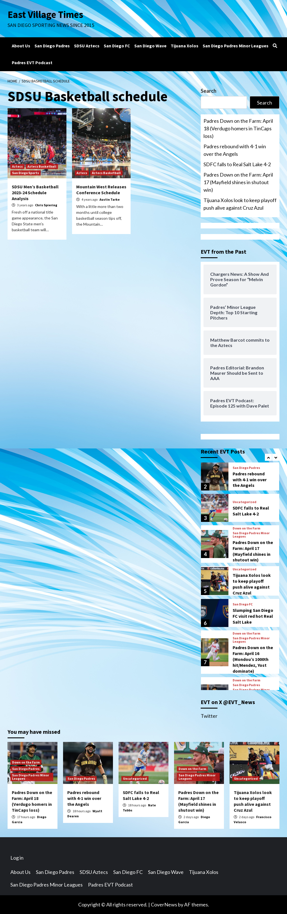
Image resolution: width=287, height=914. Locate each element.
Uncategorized (244, 502)
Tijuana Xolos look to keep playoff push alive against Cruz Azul (240, 204)
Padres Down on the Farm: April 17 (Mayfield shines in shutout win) (238, 182)
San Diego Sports (25, 173)
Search (208, 91)
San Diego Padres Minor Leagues (236, 45)
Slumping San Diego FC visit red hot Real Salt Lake (253, 616)
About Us (21, 45)
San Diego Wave (150, 45)
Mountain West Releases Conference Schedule (101, 189)
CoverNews (164, 904)
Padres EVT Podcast (32, 62)
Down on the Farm (246, 528)
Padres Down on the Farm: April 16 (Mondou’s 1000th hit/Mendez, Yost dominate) (253, 659)
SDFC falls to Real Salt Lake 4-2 (237, 164)
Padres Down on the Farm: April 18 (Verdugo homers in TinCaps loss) (238, 128)
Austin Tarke (109, 199)
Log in (17, 858)
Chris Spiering (46, 205)
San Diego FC (117, 45)
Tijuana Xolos (184, 45)
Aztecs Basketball (41, 166)
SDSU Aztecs (86, 45)
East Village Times (46, 14)
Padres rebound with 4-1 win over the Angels (234, 150)
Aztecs (17, 166)
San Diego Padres (52, 45)
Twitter (209, 716)
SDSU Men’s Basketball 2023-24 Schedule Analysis (35, 192)
